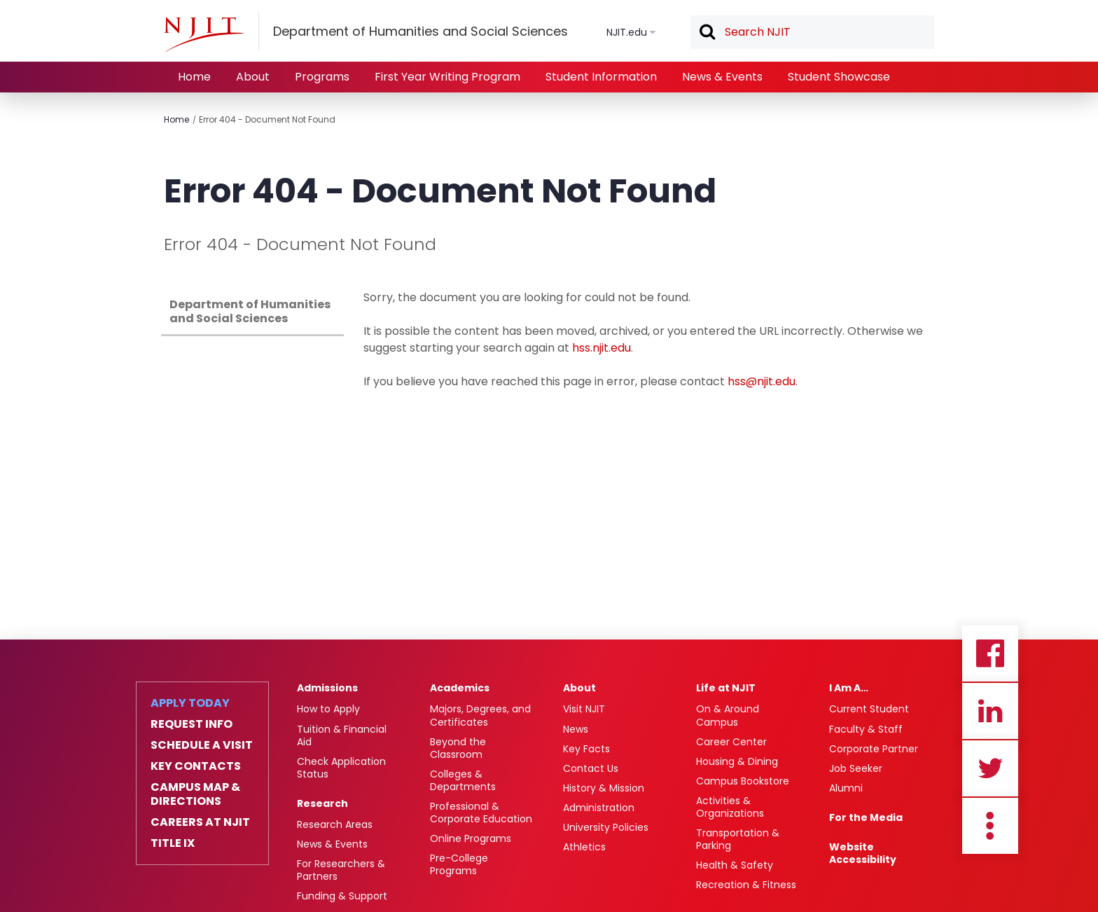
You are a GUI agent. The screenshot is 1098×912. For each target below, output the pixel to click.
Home (194, 77)
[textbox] (812, 32)
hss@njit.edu (761, 381)
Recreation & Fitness (746, 884)
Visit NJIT (584, 709)
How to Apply (328, 709)
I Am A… (848, 688)
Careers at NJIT (200, 822)
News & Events (722, 77)
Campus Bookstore (742, 781)
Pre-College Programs (459, 864)
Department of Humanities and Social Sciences (250, 311)
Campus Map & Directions (195, 794)
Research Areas (335, 824)
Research (322, 803)
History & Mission (603, 788)
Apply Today (190, 703)
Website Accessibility (862, 853)
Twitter (990, 768)
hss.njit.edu (601, 348)
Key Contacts (196, 766)
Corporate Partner (873, 748)
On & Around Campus (727, 715)
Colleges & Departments (463, 780)
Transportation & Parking (737, 839)
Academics (459, 688)
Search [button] (706, 32)
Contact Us (590, 768)
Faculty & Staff (866, 729)
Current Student (869, 709)
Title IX (173, 843)
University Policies (605, 827)
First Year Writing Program (447, 77)
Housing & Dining (737, 761)
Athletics (584, 847)
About (253, 77)
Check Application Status (341, 767)
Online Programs (470, 838)
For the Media (866, 817)
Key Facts (586, 748)
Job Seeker (855, 768)
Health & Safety (734, 865)
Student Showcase (839, 77)
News (575, 729)
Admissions (327, 688)
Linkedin (990, 711)
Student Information (601, 77)
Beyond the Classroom (458, 748)
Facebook (990, 654)
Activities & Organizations (730, 807)
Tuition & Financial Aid (342, 735)
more (990, 826)
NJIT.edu (626, 32)
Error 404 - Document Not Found (267, 119)
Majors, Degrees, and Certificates (480, 715)
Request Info (191, 724)
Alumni (846, 788)
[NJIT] (204, 34)
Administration (598, 807)
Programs (322, 77)
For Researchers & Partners (341, 870)
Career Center (731, 741)
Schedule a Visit (202, 745)
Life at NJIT (726, 688)
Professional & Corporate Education (481, 812)
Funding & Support (342, 896)
